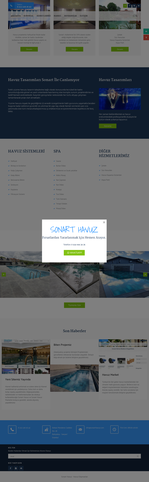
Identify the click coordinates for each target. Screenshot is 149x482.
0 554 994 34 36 (78, 244)
